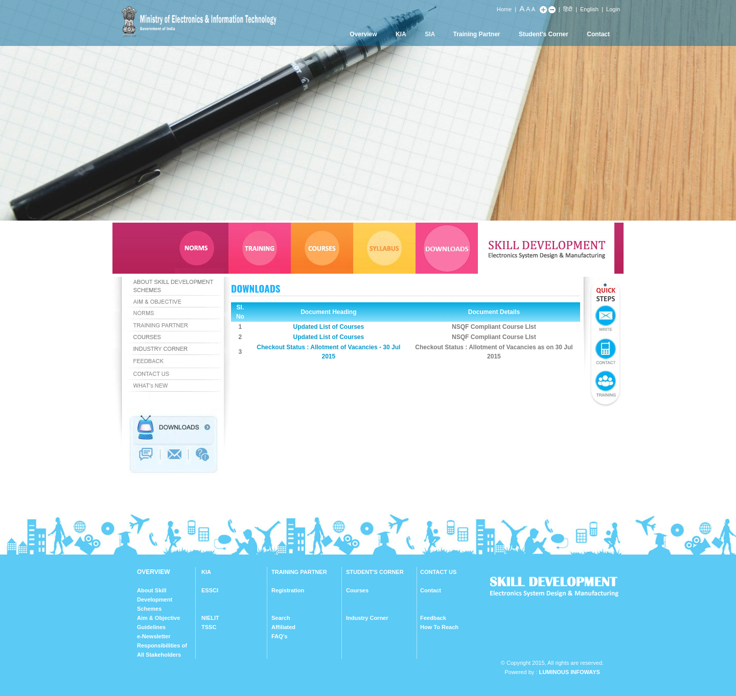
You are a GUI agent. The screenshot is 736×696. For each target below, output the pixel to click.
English (589, 9)
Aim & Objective (158, 618)
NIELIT (210, 618)
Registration (287, 590)
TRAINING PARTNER (299, 572)
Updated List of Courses (328, 326)
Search (280, 618)
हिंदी (567, 9)
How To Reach (439, 627)
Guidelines (151, 627)
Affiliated (283, 627)
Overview (363, 34)
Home (504, 9)
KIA (401, 34)
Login (613, 9)
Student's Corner (543, 34)
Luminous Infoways (569, 672)
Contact (598, 34)
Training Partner (476, 34)
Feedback (433, 618)
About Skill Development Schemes (154, 599)
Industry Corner (367, 618)
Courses (357, 590)
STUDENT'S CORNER (375, 572)
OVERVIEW (153, 571)
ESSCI (209, 590)
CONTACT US (438, 572)
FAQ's (279, 636)
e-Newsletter (153, 636)
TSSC (208, 627)
